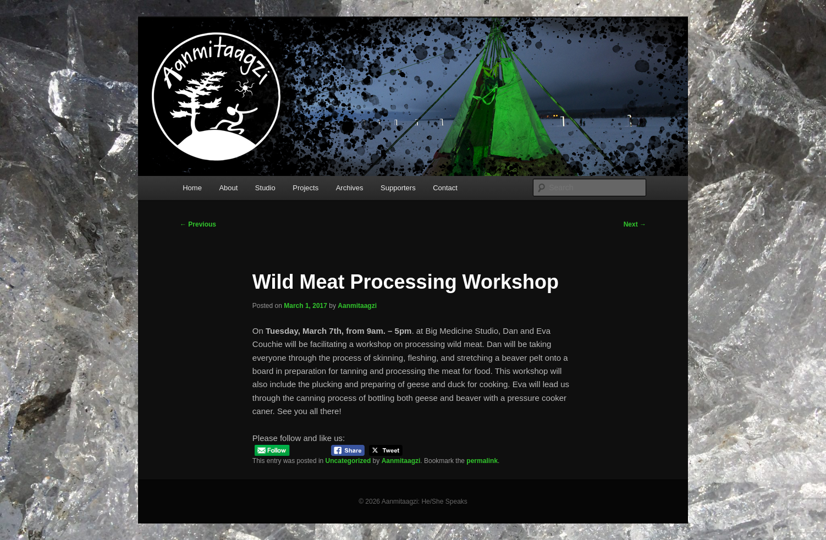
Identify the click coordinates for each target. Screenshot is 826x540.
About (228, 188)
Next (635, 224)
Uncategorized (348, 461)
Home (192, 188)
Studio (265, 188)
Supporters (398, 188)
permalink (482, 461)
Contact (445, 188)
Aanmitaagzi (357, 306)
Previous (198, 224)
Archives (350, 188)
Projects (305, 188)
